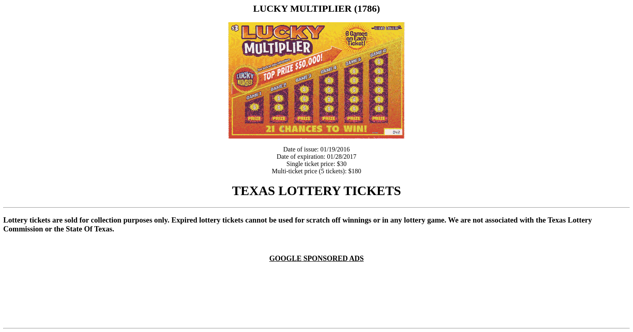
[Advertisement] (318, 272)
